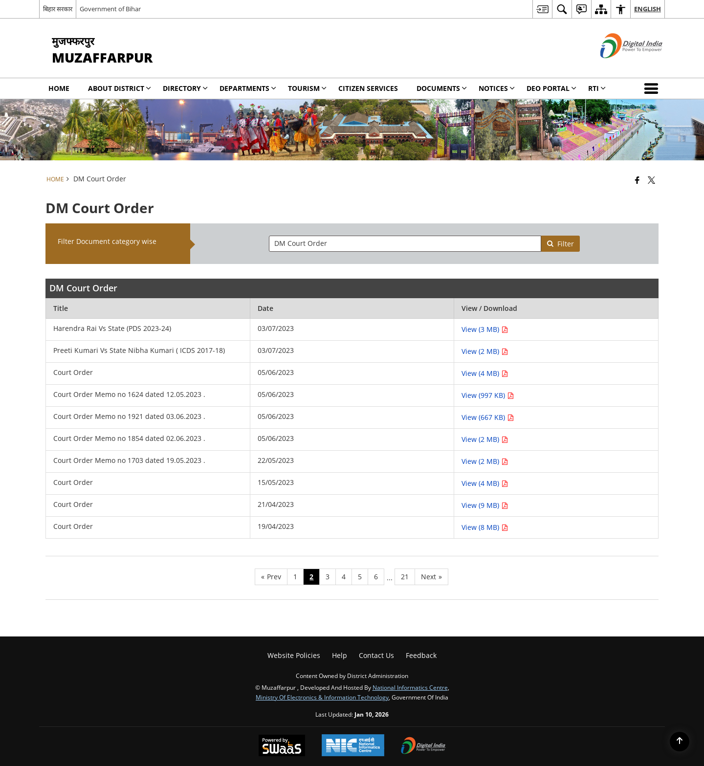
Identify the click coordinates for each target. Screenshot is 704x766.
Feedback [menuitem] (421, 655)
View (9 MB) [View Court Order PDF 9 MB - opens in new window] (485, 505)
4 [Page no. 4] (344, 576)
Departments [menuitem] (248, 88)
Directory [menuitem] (185, 88)
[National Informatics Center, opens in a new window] (353, 746)
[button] (653, 88)
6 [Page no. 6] (376, 576)
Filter (560, 243)
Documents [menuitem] (442, 88)
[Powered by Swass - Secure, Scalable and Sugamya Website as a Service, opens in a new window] (281, 746)
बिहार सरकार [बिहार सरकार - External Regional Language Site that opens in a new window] (57, 8)
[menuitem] (542, 9)
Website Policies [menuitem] (293, 655)
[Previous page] (271, 577)
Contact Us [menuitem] (376, 655)
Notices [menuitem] (497, 88)
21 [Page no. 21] (405, 576)
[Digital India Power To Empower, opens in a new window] (423, 746)
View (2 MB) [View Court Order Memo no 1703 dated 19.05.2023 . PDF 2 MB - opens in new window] (485, 461)
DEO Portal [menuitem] (551, 88)
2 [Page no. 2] (311, 576)
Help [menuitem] (339, 655)
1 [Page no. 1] (295, 576)
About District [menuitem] (119, 88)
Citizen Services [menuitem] (368, 88)
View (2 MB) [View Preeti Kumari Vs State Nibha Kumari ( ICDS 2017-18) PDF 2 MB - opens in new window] (485, 351)
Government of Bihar (110, 8)
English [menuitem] (647, 8)
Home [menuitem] (58, 88)
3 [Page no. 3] (328, 576)
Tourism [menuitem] (307, 88)
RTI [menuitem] (597, 88)
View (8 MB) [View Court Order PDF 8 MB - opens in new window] (485, 527)
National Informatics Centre (410, 687)
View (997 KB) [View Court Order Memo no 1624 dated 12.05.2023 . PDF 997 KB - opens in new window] (488, 395)
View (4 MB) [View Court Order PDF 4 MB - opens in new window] (485, 373)
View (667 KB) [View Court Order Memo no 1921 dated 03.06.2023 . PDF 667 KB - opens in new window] (488, 417)
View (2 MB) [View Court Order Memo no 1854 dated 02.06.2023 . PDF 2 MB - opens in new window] (485, 439)
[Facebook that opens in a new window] (637, 180)
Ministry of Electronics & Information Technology (322, 697)
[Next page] (431, 577)
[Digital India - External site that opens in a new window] (619, 66)
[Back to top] (679, 741)
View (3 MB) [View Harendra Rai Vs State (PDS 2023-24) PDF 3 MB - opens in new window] (485, 329)
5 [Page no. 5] (360, 576)
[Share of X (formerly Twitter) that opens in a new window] (651, 180)
